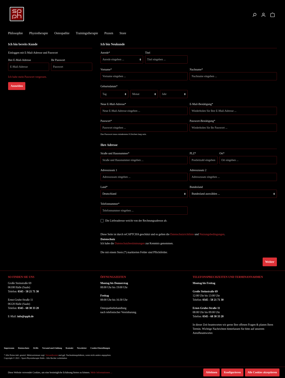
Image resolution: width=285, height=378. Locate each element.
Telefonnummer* (110, 203)
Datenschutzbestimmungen (130, 243)
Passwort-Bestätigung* (202, 120)
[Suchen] (254, 15)
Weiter (269, 261)
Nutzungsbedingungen (212, 234)
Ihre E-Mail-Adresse (19, 60)
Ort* (222, 153)
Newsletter (82, 348)
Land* (104, 187)
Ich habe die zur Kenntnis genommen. (137, 243)
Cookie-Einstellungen (100, 348)
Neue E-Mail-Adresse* (113, 104)
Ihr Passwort (58, 60)
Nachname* (196, 69)
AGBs (35, 348)
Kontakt (69, 348)
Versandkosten (52, 355)
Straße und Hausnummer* (115, 153)
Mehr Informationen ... (101, 372)
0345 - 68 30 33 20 (28, 308)
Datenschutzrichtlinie (182, 234)
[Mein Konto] (263, 15)
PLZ (193, 153)
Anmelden (17, 85)
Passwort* (106, 120)
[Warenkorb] (272, 15)
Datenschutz (23, 348)
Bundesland (196, 187)
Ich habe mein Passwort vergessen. (27, 76)
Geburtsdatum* (109, 86)
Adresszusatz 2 (198, 170)
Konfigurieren (232, 372)
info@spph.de (25, 316)
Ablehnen (211, 372)
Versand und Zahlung (52, 348)
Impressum (9, 348)
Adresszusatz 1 (109, 170)
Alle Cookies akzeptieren (262, 372)
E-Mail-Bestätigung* (201, 104)
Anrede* (105, 52)
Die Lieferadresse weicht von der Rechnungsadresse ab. (136, 220)
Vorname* (106, 69)
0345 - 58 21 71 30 (28, 291)
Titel (147, 52)
